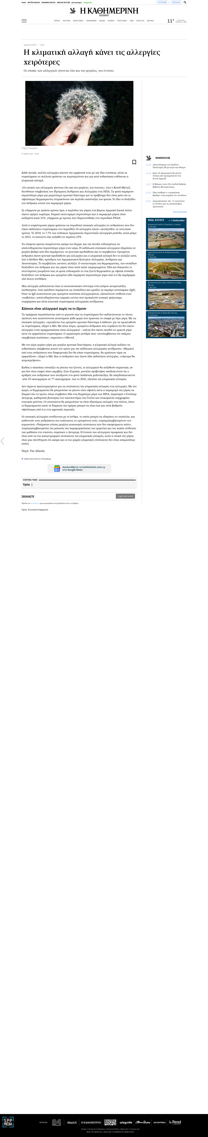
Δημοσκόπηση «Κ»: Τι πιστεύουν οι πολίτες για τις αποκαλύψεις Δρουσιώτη (169, 204)
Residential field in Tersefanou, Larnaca (164, 224)
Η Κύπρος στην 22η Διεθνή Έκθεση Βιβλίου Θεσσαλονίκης (169, 185)
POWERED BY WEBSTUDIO (123, 1132)
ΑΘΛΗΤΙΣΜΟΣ (78, 20)
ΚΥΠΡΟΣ (57, 20)
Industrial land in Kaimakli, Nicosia (162, 313)
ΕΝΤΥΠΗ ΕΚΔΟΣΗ (34, 2)
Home (24, 2)
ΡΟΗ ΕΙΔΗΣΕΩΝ (180, 212)
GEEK (132, 20)
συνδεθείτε (34, 503)
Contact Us (134, 1129)
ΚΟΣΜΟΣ (111, 20)
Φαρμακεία (87, 2)
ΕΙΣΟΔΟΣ (176, 2)
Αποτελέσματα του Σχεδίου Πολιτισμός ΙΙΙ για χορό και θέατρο (169, 166)
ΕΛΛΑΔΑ (102, 20)
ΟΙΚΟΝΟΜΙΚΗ (91, 20)
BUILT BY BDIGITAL (94, 1132)
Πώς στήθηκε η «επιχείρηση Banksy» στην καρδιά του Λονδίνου (170, 194)
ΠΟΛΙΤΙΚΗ (66, 20)
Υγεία (41, 45)
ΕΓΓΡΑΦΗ (162, 2)
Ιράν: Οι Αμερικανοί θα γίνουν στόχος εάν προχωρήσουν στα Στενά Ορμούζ (167, 176)
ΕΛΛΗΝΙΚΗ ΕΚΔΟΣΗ (48, 2)
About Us (124, 1129)
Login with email (125, 496)
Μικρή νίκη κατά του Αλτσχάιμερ (37, 459)
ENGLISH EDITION (63, 2)
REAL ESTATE (156, 220)
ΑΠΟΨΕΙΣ (150, 20)
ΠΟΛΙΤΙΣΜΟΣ (122, 20)
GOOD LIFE (140, 20)
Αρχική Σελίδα (30, 45)
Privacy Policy (113, 1129)
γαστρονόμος (76, 2)
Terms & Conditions (96, 1129)
